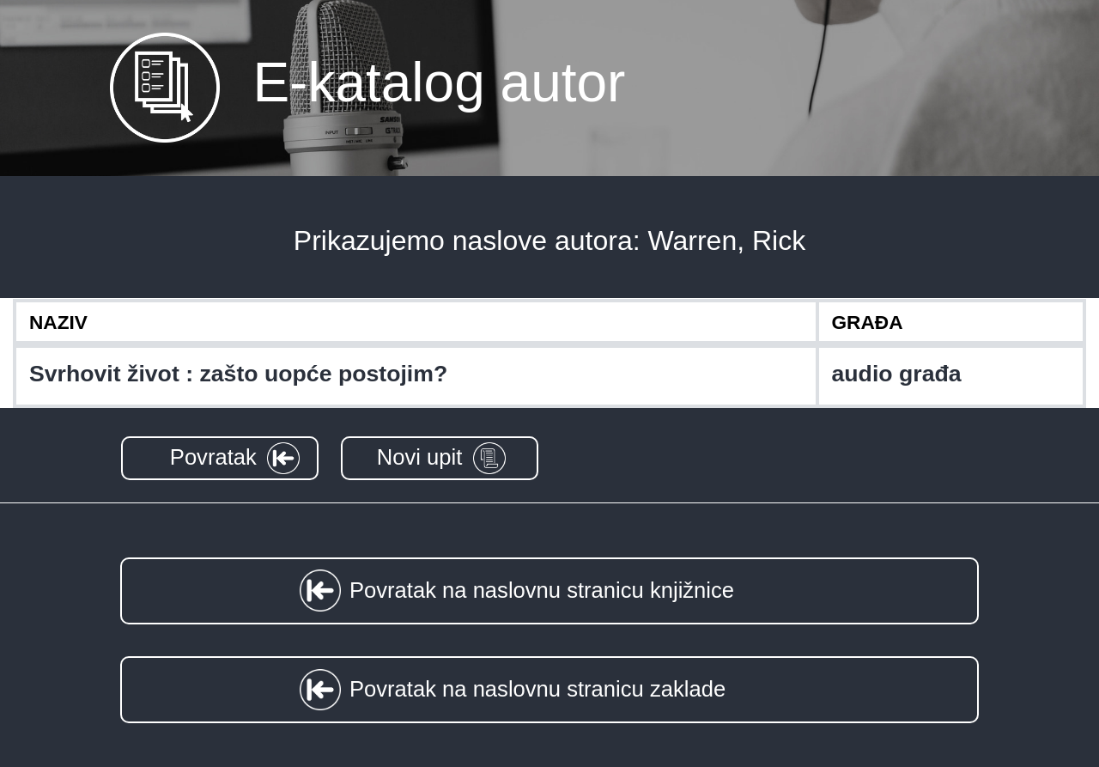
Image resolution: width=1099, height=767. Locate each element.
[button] (220, 458)
